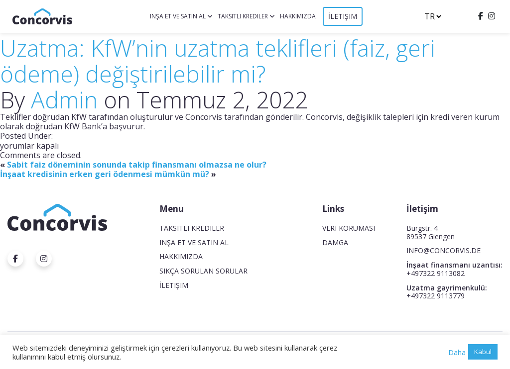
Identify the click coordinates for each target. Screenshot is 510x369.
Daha (457, 352)
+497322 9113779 (435, 295)
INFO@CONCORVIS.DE (443, 250)
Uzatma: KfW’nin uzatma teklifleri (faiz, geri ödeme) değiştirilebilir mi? (217, 60)
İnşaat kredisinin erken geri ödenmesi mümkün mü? (104, 174)
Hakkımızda (298, 16)
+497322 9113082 (435, 273)
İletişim (342, 16)
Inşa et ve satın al (178, 16)
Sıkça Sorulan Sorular (203, 271)
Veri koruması (348, 228)
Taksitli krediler (243, 16)
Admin (64, 99)
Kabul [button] (483, 351)
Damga (335, 242)
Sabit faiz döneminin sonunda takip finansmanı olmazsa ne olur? (136, 164)
